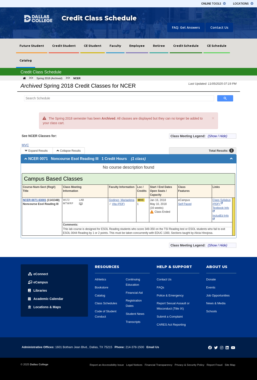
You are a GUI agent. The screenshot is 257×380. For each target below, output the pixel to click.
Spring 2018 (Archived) (49, 78)
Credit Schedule (186, 46)
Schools (211, 311)
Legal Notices (134, 364)
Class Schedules (106, 303)
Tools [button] (213, 4)
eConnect (38, 274)
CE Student (92, 46)
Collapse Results (68, 150)
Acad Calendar (45, 299)
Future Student (32, 46)
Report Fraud (215, 364)
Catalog (26, 60)
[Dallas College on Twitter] (216, 348)
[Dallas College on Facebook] (210, 348)
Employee (137, 46)
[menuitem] (31, 46)
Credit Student (64, 46)
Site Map (230, 364)
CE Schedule (216, 46)
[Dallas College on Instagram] (221, 348)
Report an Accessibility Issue (107, 364)
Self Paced (185, 204)
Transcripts (133, 322)
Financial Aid (134, 292)
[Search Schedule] (119, 98)
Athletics (100, 279)
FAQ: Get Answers (186, 27)
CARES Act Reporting (171, 324)
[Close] (213, 118)
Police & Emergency (170, 295)
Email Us (152, 347)
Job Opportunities (218, 295)
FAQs (160, 287)
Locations (44, 307)
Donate (211, 279)
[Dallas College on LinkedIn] (227, 348)
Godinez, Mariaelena (121, 200)
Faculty (115, 46)
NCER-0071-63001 (34, 200)
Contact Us (219, 27)
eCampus (38, 282)
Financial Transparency (158, 364)
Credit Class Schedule (99, 18)
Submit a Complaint (170, 316)
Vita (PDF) (118, 204)
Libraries (37, 290)
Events (210, 287)
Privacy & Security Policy (189, 364)
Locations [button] (243, 4)
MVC (25, 145)
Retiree (159, 46)
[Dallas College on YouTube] (233, 348)
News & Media (216, 303)
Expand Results (36, 150)
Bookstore (101, 287)
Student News (135, 314)
